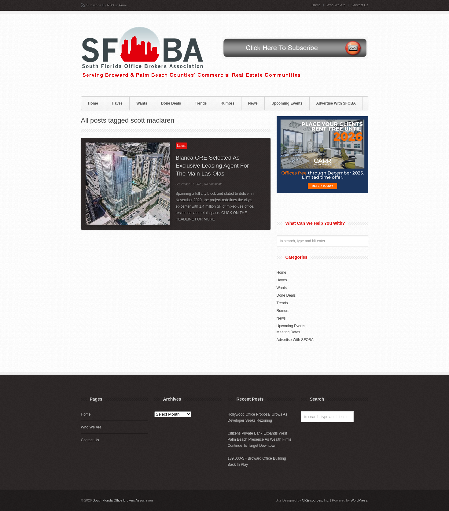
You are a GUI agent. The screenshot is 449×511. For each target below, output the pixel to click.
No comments (213, 184)
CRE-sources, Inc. (315, 500)
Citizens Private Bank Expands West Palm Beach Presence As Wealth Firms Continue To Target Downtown (260, 439)
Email (123, 5)
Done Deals (171, 103)
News (253, 103)
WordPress (359, 500)
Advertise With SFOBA (336, 103)
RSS (110, 5)
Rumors (227, 103)
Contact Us (359, 5)
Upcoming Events (286, 103)
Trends (201, 103)
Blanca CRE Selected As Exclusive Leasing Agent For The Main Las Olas (212, 165)
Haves (117, 103)
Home (315, 5)
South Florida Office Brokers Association (123, 500)
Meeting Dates (288, 332)
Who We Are (336, 5)
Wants (141, 103)
